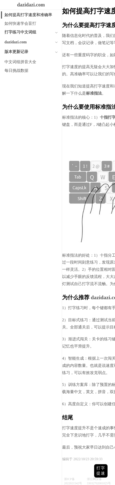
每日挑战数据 (16, 70)
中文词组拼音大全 (20, 62)
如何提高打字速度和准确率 (28, 15)
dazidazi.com (31, 4)
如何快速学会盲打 (20, 23)
